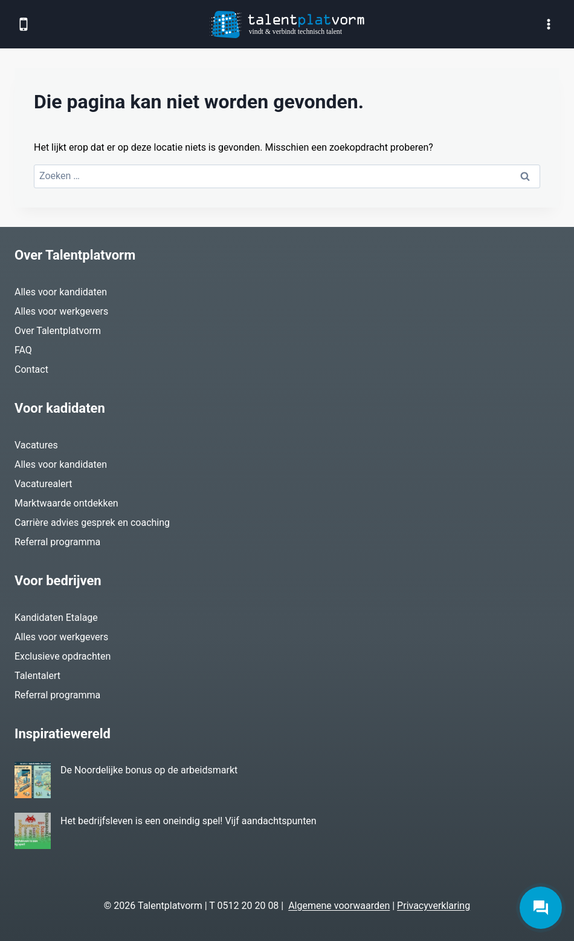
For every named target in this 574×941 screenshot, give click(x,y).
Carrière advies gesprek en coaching (92, 522)
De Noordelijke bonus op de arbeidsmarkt (148, 770)
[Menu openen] (548, 24)
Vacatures (36, 445)
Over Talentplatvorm (58, 330)
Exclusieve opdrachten (63, 656)
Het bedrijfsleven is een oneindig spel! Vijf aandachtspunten (188, 821)
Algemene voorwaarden (339, 905)
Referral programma (57, 542)
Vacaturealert (44, 484)
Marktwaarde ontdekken (66, 503)
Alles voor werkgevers (61, 311)
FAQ (23, 350)
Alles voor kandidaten (61, 292)
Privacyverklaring (433, 905)
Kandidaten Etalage (56, 617)
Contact (31, 369)
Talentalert (37, 675)
